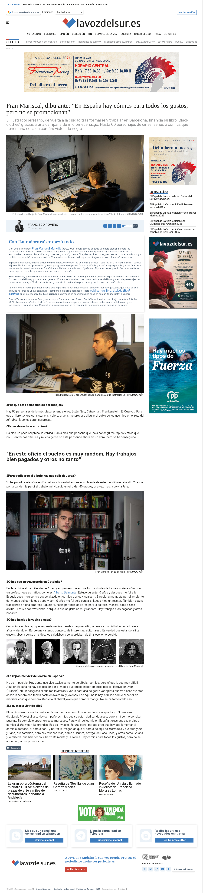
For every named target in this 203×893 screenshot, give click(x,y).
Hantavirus (102, 4)
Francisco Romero (43, 225)
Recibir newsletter (174, 840)
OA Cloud (122, 889)
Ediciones (50, 34)
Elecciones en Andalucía (80, 4)
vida (158, 34)
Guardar (126, 226)
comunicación (67, 42)
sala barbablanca (145, 42)
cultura (9, 48)
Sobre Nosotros (44, 889)
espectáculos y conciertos (41, 42)
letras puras (165, 42)
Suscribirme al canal (109, 840)
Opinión (64, 34)
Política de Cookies (85, 889)
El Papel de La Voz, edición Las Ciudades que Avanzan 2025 (167, 222)
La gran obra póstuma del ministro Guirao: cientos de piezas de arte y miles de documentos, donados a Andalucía (28, 790)
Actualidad (34, 34)
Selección (78, 34)
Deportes (170, 34)
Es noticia (14, 4)
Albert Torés (60, 791)
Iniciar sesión (186, 12)
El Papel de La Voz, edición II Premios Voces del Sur (171, 206)
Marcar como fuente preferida (23, 12)
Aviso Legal (69, 889)
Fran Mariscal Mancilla (46, 248)
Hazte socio (76, 869)
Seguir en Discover (183, 869)
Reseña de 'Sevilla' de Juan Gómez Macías (73, 785)
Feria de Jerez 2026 (34, 4)
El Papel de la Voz (106, 34)
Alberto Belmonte (64, 592)
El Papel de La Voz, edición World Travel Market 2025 (173, 214)
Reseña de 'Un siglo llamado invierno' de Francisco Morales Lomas (120, 787)
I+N (90, 34)
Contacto (57, 889)
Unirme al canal (44, 840)
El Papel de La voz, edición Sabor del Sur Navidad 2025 (171, 197)
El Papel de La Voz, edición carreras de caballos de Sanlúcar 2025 (172, 230)
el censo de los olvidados (118, 42)
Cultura (126, 34)
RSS (98, 889)
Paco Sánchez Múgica (19, 801)
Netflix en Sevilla (55, 4)
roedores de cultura (90, 42)
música (179, 42)
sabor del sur (143, 34)
